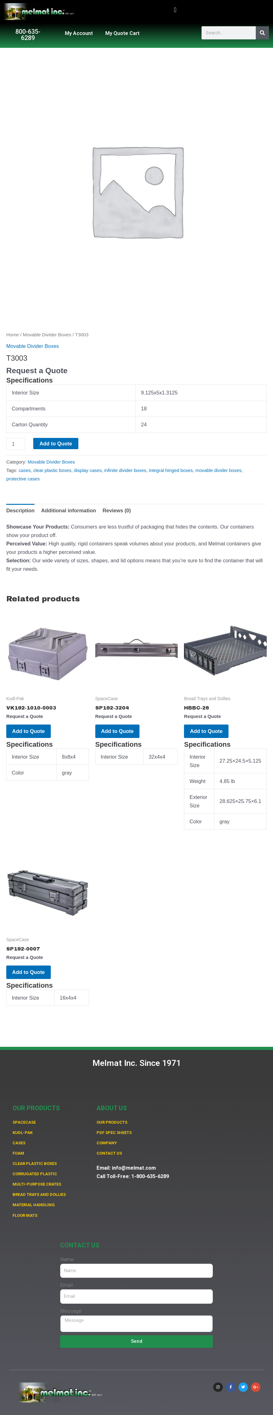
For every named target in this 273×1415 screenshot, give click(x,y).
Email (66, 1285)
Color (18, 774)
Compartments (28, 408)
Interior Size (25, 392)
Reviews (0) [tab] (116, 510)
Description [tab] (20, 510)
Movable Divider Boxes (47, 334)
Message (70, 1311)
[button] (175, 10)
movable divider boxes (218, 470)
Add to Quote (55, 443)
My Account (79, 33)
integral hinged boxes (171, 470)
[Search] (262, 32)
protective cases (23, 478)
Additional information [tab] (68, 510)
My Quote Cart (122, 33)
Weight (198, 783)
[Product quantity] (15, 444)
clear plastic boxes (52, 470)
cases (24, 470)
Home (12, 334)
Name (67, 1259)
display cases (88, 470)
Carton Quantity (30, 424)
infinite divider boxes (125, 470)
